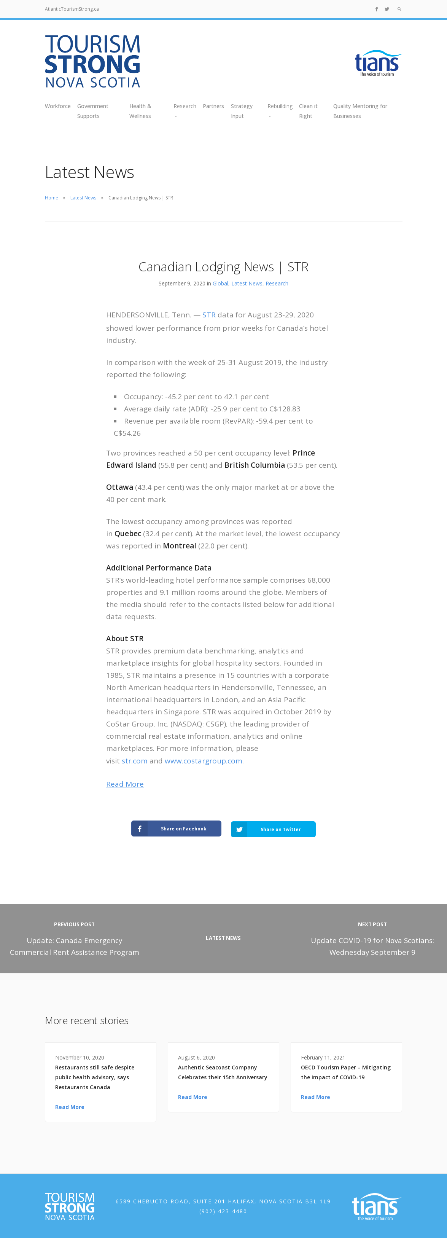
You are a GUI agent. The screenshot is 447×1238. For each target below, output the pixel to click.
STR (209, 315)
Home (51, 197)
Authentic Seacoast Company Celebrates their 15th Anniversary (222, 1071)
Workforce (58, 106)
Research (277, 283)
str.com (135, 761)
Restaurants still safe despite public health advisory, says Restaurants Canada (94, 1076)
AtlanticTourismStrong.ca (72, 9)
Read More (125, 784)
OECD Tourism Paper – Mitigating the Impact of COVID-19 (346, 1071)
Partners (213, 106)
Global (220, 283)
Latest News (83, 197)
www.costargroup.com (203, 761)
